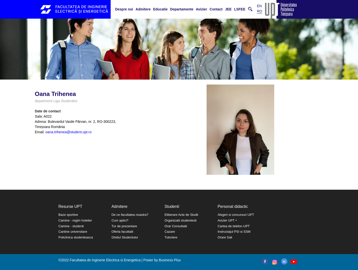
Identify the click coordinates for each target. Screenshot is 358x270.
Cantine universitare (72, 231)
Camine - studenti (71, 226)
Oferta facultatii (122, 231)
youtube (293, 261)
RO (259, 11)
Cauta (250, 9)
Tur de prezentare (124, 226)
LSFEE (239, 9)
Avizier (201, 9)
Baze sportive (68, 215)
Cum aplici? (119, 220)
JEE (228, 9)
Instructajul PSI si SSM (234, 231)
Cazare (170, 231)
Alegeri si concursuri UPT (236, 215)
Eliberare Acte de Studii (181, 215)
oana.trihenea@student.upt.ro (68, 132)
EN (259, 6)
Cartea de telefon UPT (234, 226)
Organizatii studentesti (181, 220)
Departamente (181, 9)
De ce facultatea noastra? (129, 215)
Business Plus (170, 260)
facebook (265, 261)
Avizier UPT (226, 220)
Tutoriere (171, 237)
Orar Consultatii (176, 226)
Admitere (143, 9)
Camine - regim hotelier (75, 220)
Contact (216, 9)
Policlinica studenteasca (75, 237)
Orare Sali (225, 237)
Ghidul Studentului (124, 237)
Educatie (160, 9)
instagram (274, 262)
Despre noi (124, 9)
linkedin (284, 261)
